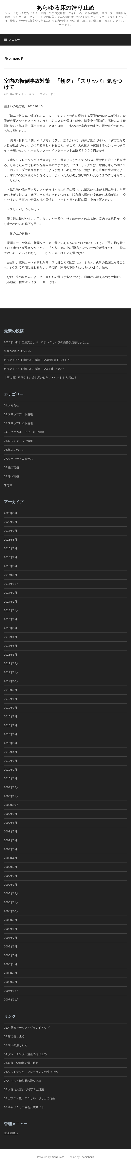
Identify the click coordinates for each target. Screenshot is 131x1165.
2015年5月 (10, 566)
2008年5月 (10, 955)
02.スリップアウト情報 (18, 414)
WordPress (57, 1156)
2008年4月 (10, 964)
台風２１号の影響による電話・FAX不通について (34, 368)
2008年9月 (10, 920)
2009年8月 (10, 822)
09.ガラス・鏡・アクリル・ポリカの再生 (29, 1098)
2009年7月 (10, 831)
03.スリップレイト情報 (18, 423)
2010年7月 (10, 725)
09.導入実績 (11, 476)
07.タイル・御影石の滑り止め (22, 1080)
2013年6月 (10, 636)
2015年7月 (10, 557)
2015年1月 (10, 574)
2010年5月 (10, 743)
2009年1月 (10, 884)
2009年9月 (10, 813)
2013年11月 (11, 610)
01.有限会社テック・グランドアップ (26, 1027)
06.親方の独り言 (14, 449)
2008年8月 (10, 928)
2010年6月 (10, 734)
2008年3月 (10, 973)
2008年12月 (11, 893)
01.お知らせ (11, 405)
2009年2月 (10, 875)
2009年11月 (11, 796)
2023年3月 (10, 513)
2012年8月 (10, 698)
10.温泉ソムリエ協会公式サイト (24, 1107)
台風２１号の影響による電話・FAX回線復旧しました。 (38, 359)
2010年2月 (10, 769)
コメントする (48, 94)
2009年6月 (10, 840)
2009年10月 (11, 804)
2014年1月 (10, 601)
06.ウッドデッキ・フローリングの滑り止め (31, 1071)
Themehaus (87, 1156)
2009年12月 (11, 787)
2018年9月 (10, 530)
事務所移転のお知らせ (18, 351)
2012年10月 (11, 681)
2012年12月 (11, 663)
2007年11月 (11, 999)
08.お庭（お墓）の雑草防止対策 (24, 1089)
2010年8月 (10, 716)
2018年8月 (10, 539)
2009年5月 (10, 849)
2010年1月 (10, 778)
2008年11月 (11, 902)
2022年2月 (10, 521)
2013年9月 (10, 619)
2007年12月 (11, 990)
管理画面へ (11, 1133)
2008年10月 (11, 911)
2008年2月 (10, 981)
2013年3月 (10, 654)
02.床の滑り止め (14, 1036)
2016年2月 (10, 548)
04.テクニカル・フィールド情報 (24, 432)
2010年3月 (10, 760)
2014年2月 (10, 592)
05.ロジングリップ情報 (18, 440)
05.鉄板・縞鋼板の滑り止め (21, 1062)
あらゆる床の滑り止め (65, 8)
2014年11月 (11, 583)
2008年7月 (10, 937)
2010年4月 (10, 751)
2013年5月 (10, 645)
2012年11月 (11, 672)
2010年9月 (10, 707)
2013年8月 (10, 628)
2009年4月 (10, 858)
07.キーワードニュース (18, 458)
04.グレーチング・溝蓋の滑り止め (25, 1054)
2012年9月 (10, 689)
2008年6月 (10, 946)
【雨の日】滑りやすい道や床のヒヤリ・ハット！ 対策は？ (40, 377)
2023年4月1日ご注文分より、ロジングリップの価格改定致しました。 (47, 342)
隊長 (31, 94)
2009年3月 (10, 866)
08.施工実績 (11, 467)
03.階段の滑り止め (17, 1045)
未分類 (8, 485)
